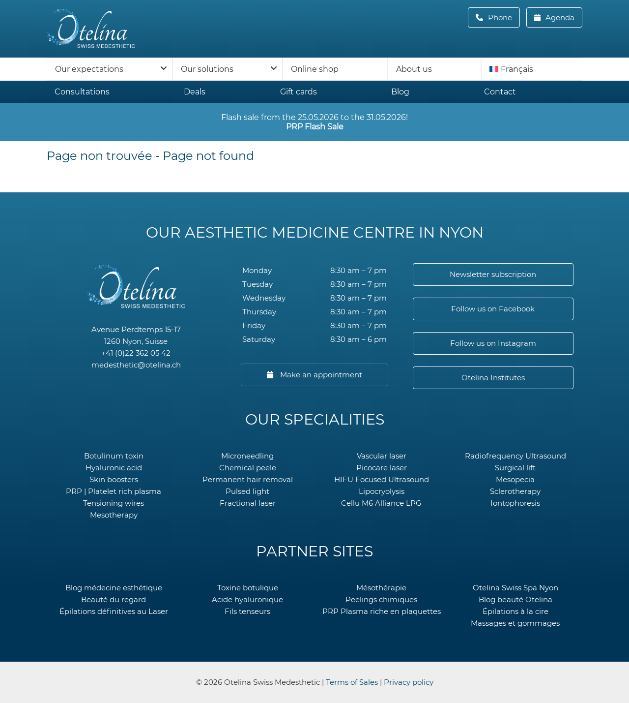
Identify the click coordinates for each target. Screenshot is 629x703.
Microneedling (247, 455)
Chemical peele (247, 467)
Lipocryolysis (381, 491)
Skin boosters (113, 479)
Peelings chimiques (381, 599)
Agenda (558, 17)
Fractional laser (248, 503)
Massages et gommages (515, 623)
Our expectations (89, 69)
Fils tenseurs (247, 611)
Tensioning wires (113, 503)
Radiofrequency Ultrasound (515, 455)
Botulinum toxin (113, 455)
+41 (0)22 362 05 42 (136, 353)
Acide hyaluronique (247, 599)
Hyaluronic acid (114, 467)
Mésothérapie (381, 587)
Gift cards (298, 91)
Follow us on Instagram (493, 343)
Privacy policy (408, 682)
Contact (500, 91)
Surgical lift (515, 467)
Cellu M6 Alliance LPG (381, 503)
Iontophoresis (515, 503)
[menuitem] (532, 69)
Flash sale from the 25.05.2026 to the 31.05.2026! (314, 122)
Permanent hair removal (247, 479)
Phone (503, 17)
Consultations (82, 91)
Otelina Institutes (493, 377)
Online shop (315, 69)
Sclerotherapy (515, 491)
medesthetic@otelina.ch (136, 364)
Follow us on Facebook (493, 308)
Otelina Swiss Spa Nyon (515, 587)
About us (414, 69)
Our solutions (207, 69)
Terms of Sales (352, 682)
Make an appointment (320, 374)
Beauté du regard (113, 599)
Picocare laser (381, 467)
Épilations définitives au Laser (113, 611)
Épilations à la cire (515, 611)
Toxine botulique (247, 587)
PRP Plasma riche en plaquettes (381, 611)
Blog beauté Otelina (515, 599)
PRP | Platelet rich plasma (113, 491)
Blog (400, 91)
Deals (194, 91)
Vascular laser (381, 455)
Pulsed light (247, 491)
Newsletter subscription (493, 274)
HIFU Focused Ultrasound (381, 479)
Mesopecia (515, 479)
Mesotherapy (114, 515)
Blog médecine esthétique (113, 587)
